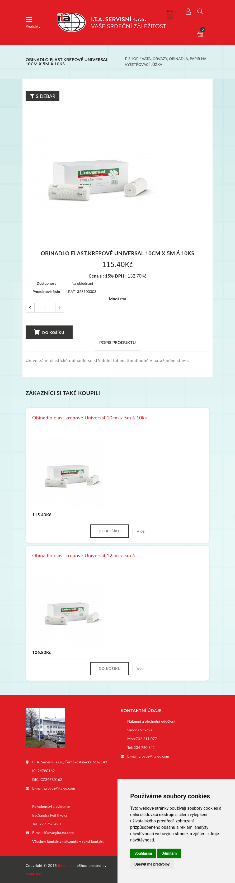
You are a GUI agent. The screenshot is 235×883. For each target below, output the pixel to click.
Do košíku (48, 331)
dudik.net (34, 873)
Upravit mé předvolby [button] (152, 864)
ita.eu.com (67, 865)
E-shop (131, 58)
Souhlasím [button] (143, 853)
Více (140, 530)
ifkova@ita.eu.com (59, 832)
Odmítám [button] (169, 853)
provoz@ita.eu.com (59, 788)
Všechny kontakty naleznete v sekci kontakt (68, 841)
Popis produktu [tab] (117, 341)
